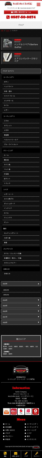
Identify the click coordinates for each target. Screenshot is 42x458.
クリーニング (31, 430)
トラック (7, 183)
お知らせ (7, 273)
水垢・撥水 (8, 91)
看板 (5, 242)
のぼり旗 (7, 238)
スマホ (6, 121)
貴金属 (6, 135)
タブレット (8, 125)
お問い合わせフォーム (22, 12)
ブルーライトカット (11, 144)
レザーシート (8, 194)
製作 (28, 436)
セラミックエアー (10, 263)
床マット (7, 179)
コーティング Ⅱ (32, 427)
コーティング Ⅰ (32, 424)
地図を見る (21, 405)
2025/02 (6, 295)
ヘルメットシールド (11, 140)
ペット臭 (7, 169)
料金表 (7, 439)
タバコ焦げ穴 (8, 199)
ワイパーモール (9, 96)
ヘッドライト (8, 86)
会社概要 (8, 427)
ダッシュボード (9, 203)
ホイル (6, 105)
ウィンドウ (8, 218)
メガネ (6, 130)
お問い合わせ (10, 430)
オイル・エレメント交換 (12, 253)
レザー (6, 110)
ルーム (6, 155)
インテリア (8, 208)
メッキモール (8, 101)
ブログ (7, 433)
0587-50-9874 (23, 17)
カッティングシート (11, 233)
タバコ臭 (7, 164)
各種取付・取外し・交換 (12, 258)
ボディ (6, 82)
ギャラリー (9, 436)
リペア (29, 433)
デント (6, 222)
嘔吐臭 (6, 160)
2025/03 (6, 290)
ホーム (7, 424)
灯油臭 (6, 174)
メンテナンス (31, 439)
